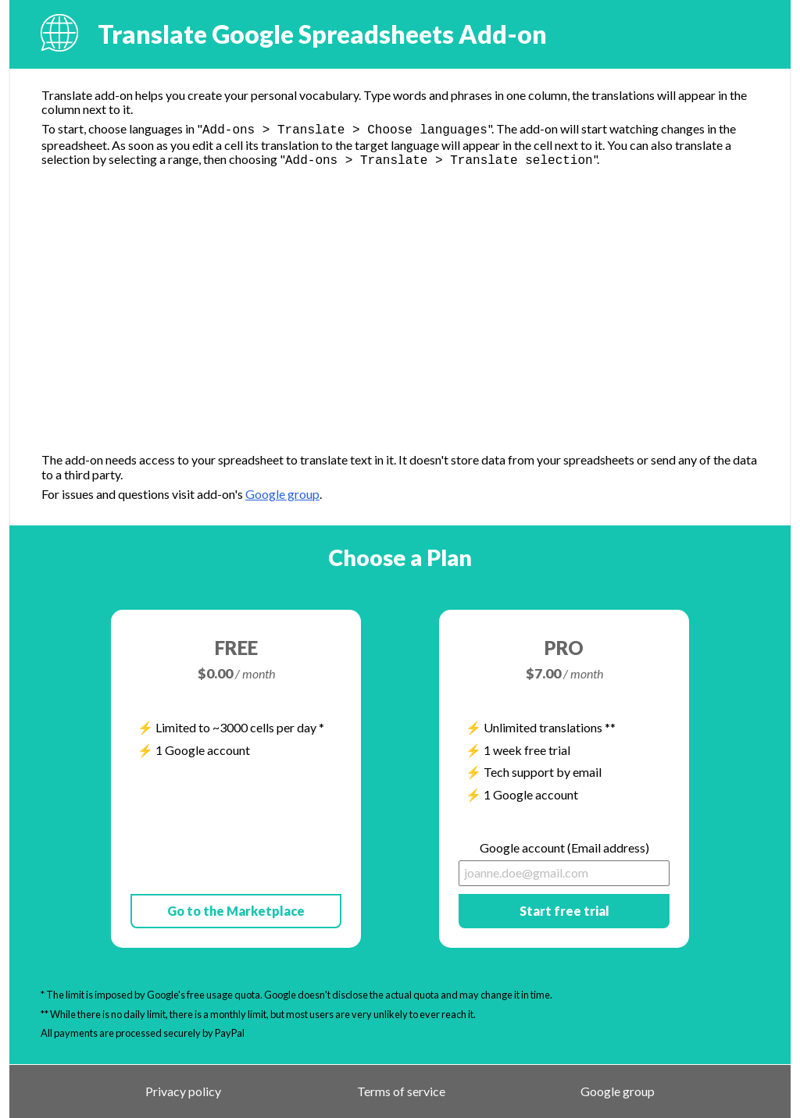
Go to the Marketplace (236, 910)
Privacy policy (183, 1091)
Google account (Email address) (564, 848)
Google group (282, 493)
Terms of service (401, 1091)
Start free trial (564, 910)
